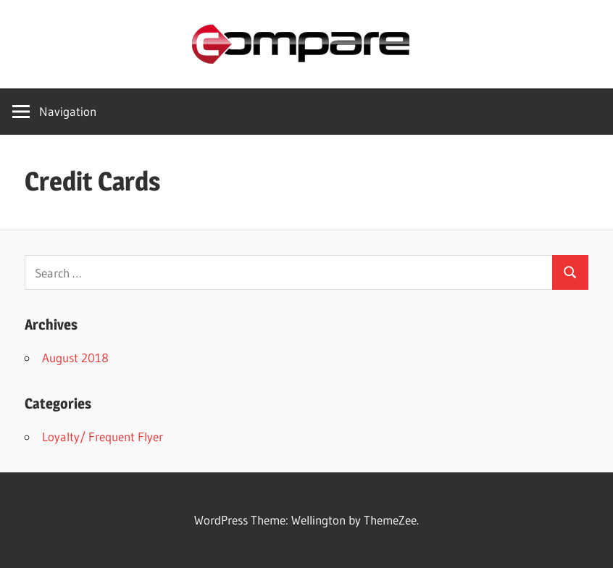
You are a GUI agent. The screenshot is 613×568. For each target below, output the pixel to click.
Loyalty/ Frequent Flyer (102, 436)
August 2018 (75, 357)
